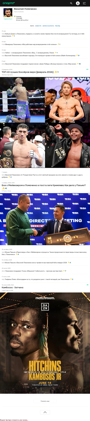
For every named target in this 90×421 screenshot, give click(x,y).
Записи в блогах (48, 26)
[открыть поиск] (71, 3)
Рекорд (57, 26)
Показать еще (45, 401)
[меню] (84, 3)
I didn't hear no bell (7, 290)
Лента (32, 26)
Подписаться (8, 19)
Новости (38, 26)
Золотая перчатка (7, 75)
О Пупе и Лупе (6, 191)
